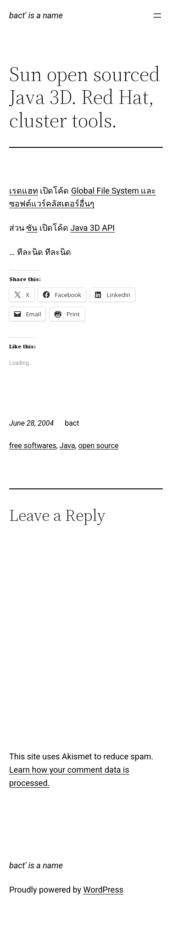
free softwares (32, 445)
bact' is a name (36, 15)
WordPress (103, 889)
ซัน (31, 228)
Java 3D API (92, 228)
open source (98, 445)
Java (67, 445)
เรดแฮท (23, 190)
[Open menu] (157, 15)
